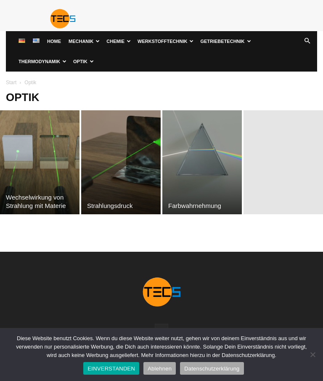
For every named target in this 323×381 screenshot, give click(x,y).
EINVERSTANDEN (111, 368)
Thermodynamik (42, 61)
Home (54, 41)
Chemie (118, 41)
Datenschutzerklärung (211, 368)
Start (11, 82)
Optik (83, 61)
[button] (307, 41)
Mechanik (84, 41)
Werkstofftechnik (165, 41)
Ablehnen (160, 368)
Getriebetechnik (225, 41)
